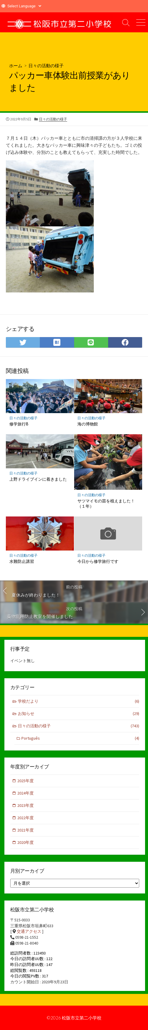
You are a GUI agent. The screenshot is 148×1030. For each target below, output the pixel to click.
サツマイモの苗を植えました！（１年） (106, 503)
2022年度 (25, 817)
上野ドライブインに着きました (38, 479)
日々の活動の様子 (46, 65)
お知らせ (79, 714)
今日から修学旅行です (97, 561)
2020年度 (25, 842)
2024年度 (25, 793)
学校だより (79, 701)
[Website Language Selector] (24, 6)
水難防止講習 (21, 561)
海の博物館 (87, 423)
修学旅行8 (18, 423)
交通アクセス (29, 931)
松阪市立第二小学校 (81, 1017)
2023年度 (25, 805)
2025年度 (25, 780)
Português (80, 738)
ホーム (15, 65)
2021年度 (25, 830)
